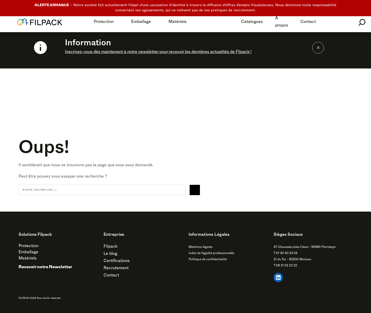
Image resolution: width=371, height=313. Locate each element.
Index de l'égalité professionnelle (211, 253)
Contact (308, 22)
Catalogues (252, 22)
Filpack (110, 247)
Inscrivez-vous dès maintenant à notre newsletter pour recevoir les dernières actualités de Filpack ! (158, 52)
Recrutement (116, 269)
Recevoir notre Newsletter (45, 268)
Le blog (110, 254)
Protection (104, 22)
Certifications (117, 261)
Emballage (141, 22)
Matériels (177, 22)
